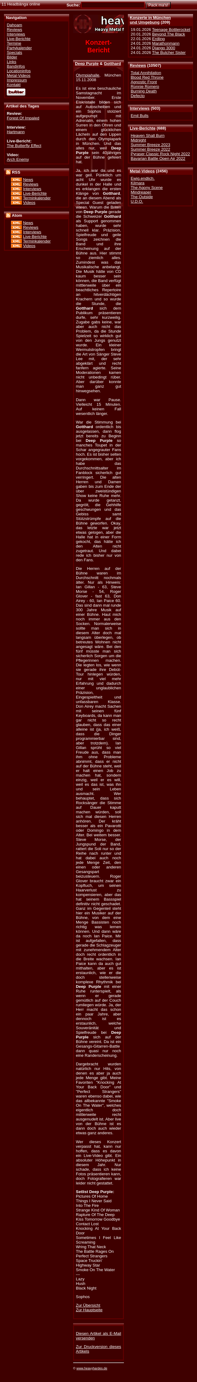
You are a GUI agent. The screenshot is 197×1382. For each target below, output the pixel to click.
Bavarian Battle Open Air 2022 (158, 158)
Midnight (138, 140)
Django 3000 (163, 48)
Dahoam (14, 25)
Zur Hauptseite (89, 1310)
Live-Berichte (142, 128)
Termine (14, 43)
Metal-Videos (142, 171)
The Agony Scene (147, 187)
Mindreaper (141, 192)
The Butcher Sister (169, 52)
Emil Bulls (139, 115)
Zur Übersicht (88, 1305)
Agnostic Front (144, 82)
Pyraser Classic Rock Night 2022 (160, 154)
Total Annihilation (146, 72)
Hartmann (15, 132)
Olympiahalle (87, 75)
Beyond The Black (168, 34)
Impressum (17, 80)
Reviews (138, 65)
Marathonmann (165, 43)
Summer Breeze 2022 (150, 149)
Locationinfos (19, 71)
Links (11, 61)
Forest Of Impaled (23, 118)
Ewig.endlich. (142, 178)
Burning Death (144, 91)
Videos (29, 202)
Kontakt (13, 84)
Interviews (140, 108)
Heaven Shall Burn (148, 135)
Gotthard (112, 63)
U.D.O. (137, 201)
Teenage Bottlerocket (171, 29)
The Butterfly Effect (24, 145)
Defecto (138, 95)
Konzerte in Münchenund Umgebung (150, 19)
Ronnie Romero (145, 86)
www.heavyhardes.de (91, 1368)
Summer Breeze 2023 (150, 144)
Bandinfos (16, 66)
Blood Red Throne (147, 77)
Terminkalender (37, 198)
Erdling (158, 38)
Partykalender (19, 48)
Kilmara (137, 183)
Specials (14, 52)
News (28, 179)
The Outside (142, 196)
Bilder (12, 57)
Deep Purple (86, 63)
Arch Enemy (18, 159)
